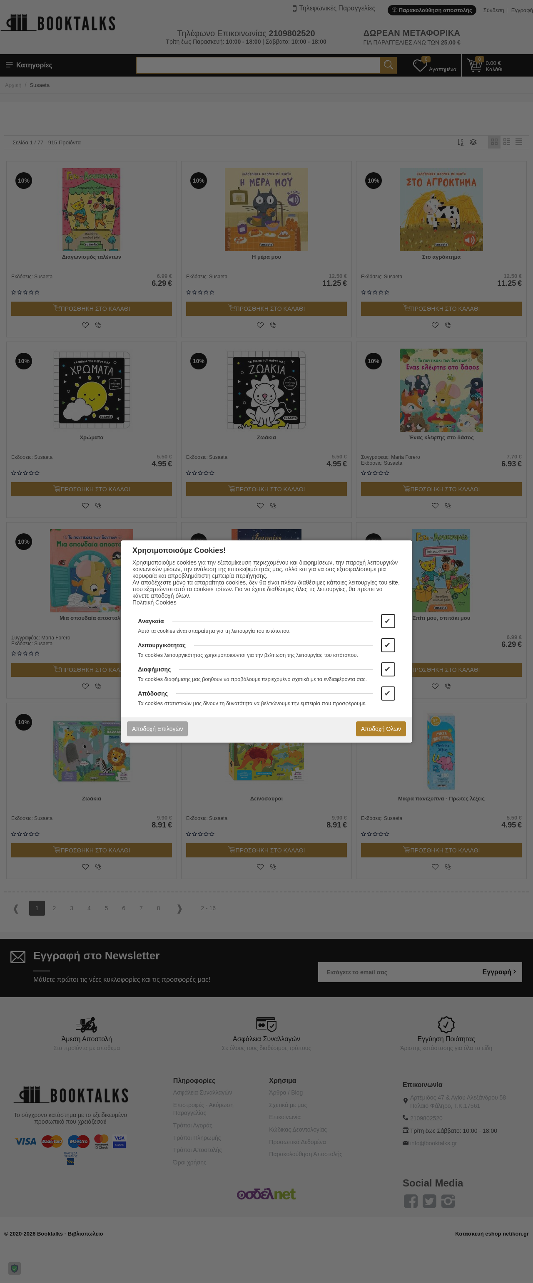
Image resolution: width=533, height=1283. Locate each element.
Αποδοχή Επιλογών (157, 729)
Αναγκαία (151, 621)
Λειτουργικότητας (162, 645)
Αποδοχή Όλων (381, 729)
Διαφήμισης (154, 669)
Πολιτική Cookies (154, 602)
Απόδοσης (153, 693)
